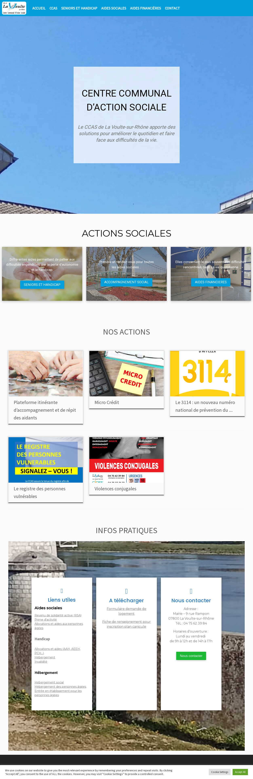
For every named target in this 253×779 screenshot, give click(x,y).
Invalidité (41, 662)
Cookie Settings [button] (219, 772)
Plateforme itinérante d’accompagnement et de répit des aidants (45, 410)
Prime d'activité (46, 620)
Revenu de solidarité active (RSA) (58, 616)
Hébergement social (49, 683)
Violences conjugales (115, 489)
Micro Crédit (107, 402)
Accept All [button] (240, 772)
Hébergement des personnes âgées (60, 687)
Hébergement (45, 658)
